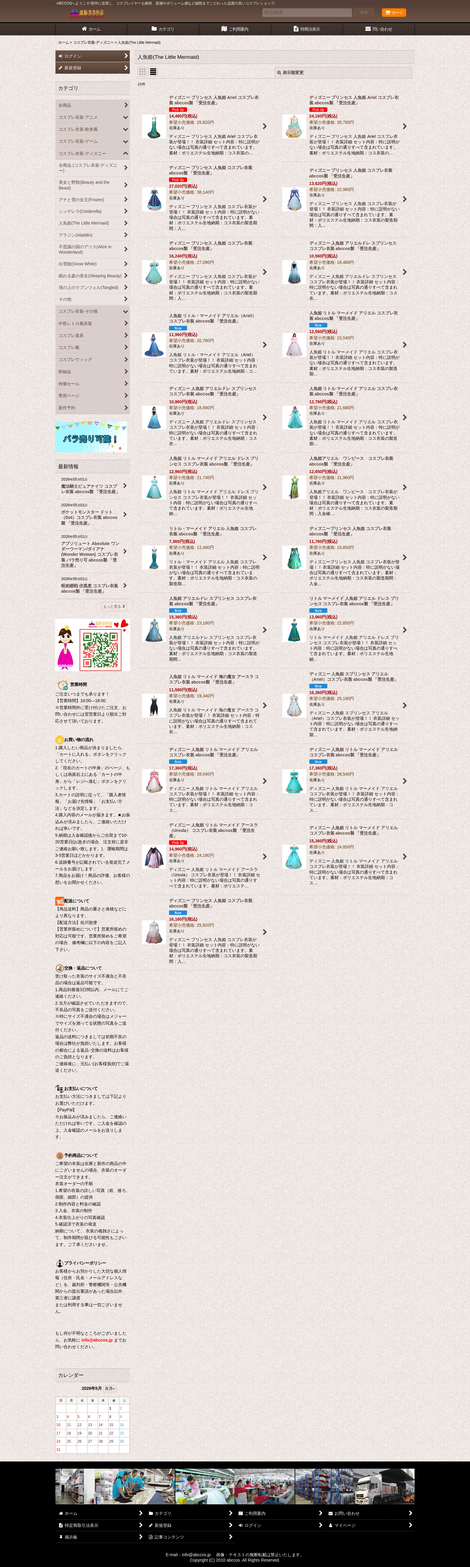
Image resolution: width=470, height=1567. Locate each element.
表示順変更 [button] (290, 72)
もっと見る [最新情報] (114, 606)
